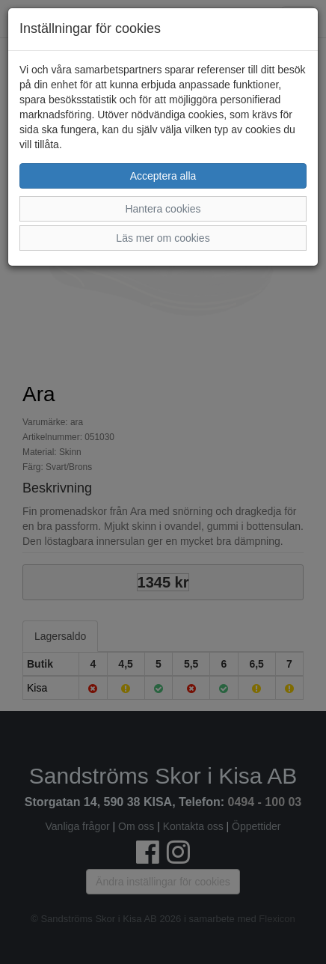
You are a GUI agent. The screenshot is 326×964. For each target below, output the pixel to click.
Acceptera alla (163, 176)
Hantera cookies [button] (162, 209)
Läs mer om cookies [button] (162, 238)
